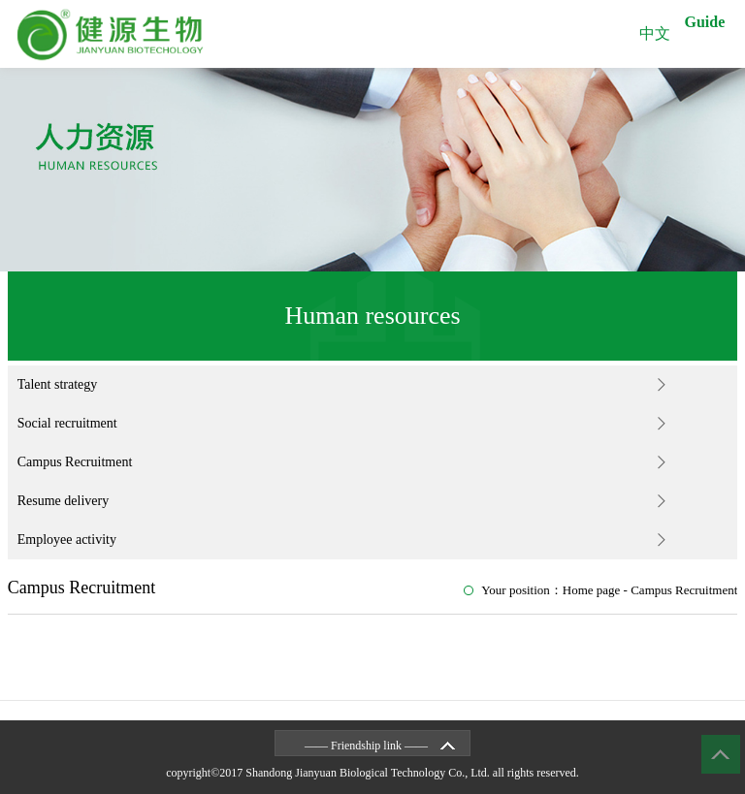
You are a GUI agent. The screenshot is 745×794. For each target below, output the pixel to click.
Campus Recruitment (75, 462)
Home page (592, 590)
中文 (654, 33)
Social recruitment (67, 423)
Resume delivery (63, 500)
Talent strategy (57, 384)
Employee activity (66, 539)
